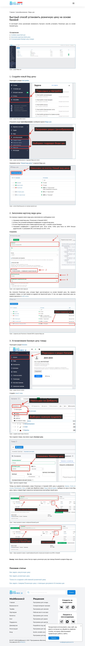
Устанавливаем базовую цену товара (22, 39)
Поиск (71, 592)
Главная (12, 12)
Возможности (14, 605)
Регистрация (14, 629)
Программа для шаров (40, 619)
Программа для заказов (40, 609)
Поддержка (13, 622)
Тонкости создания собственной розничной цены (28, 579)
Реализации (17, 488)
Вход (11, 632)
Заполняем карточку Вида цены (20, 37)
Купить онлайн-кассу (39, 632)
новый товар (19, 393)
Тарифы (12, 609)
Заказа (67, 486)
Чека (23, 488)
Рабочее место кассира (40, 612)
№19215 (22, 642)
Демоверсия (13, 625)
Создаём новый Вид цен (18, 35)
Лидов (46, 488)
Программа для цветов (40, 622)
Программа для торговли (41, 629)
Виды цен (31, 12)
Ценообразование (21, 12)
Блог (11, 619)
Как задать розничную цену (20, 576)
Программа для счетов (40, 615)
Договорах (54, 488)
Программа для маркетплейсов (43, 635)
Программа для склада (40, 602)
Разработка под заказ (40, 625)
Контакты (12, 615)
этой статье (25, 296)
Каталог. (24, 344)
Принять (53, 638)
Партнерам (13, 612)
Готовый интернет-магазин (41, 605)
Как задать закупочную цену (20, 572)
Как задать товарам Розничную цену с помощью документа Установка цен (37, 583)
